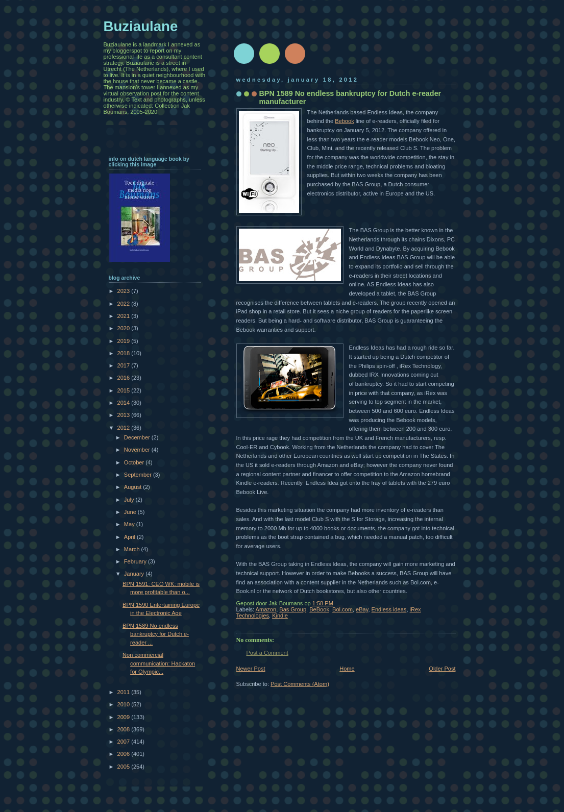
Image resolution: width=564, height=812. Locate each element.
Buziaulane (141, 26)
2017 (124, 365)
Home (346, 669)
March (132, 549)
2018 (124, 353)
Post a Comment (267, 653)
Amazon (266, 609)
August (133, 487)
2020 (124, 328)
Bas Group (292, 609)
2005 (124, 767)
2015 (124, 390)
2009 (124, 717)
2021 (124, 316)
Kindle (280, 615)
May (130, 524)
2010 (124, 704)
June (131, 512)
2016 (124, 378)
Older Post (442, 669)
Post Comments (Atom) (300, 684)
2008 (124, 729)
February (136, 561)
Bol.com (342, 609)
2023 (124, 291)
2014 (124, 403)
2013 (124, 415)
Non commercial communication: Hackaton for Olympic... (158, 663)
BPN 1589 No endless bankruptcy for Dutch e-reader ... (155, 634)
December (138, 437)
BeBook (319, 609)
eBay (362, 609)
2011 (124, 692)
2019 (124, 341)
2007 (124, 742)
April (130, 537)
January (134, 574)
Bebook (344, 121)
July (130, 500)
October (134, 462)
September (138, 475)
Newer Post (250, 669)
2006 (124, 754)
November (138, 450)
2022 (124, 304)
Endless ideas (389, 609)
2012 (124, 428)
